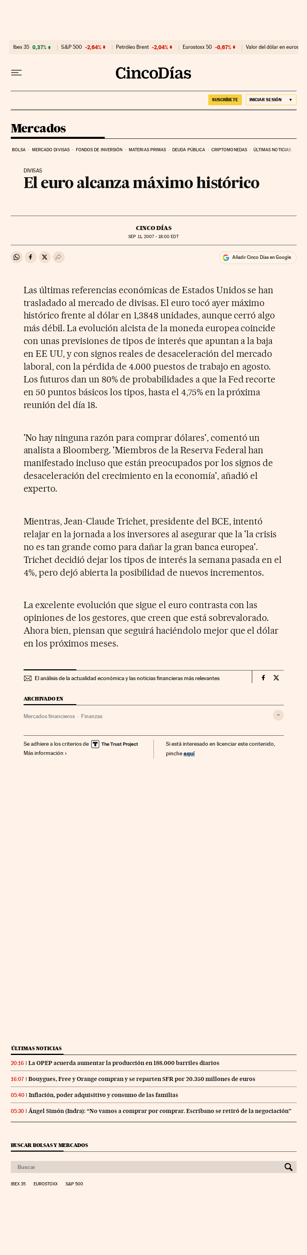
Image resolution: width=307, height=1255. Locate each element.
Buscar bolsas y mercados (49, 1145)
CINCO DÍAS (153, 228)
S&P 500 (71, 47)
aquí (189, 753)
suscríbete (225, 99)
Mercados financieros (49, 716)
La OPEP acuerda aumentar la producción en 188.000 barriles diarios (123, 1063)
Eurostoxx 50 (197, 47)
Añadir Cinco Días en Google (261, 257)
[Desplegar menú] (16, 73)
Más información (45, 753)
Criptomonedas (229, 149)
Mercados (38, 128)
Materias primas (147, 149)
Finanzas (91, 716)
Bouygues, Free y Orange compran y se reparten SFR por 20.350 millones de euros (141, 1079)
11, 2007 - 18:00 (153, 236)
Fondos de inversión (99, 149)
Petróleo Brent (132, 47)
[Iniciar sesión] (271, 99)
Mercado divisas (51, 149)
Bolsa (19, 149)
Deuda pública (188, 149)
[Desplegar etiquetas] (278, 715)
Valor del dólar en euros (272, 47)
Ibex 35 (21, 47)
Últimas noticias (272, 149)
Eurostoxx (46, 1184)
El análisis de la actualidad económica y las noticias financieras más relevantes (127, 678)
